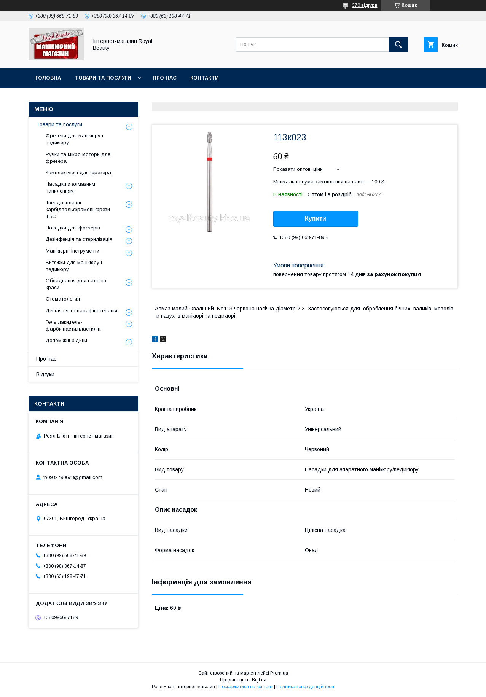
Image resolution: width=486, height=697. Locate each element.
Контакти (204, 78)
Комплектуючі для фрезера (78, 172)
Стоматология (63, 299)
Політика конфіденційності (305, 686)
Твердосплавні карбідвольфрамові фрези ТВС (78, 209)
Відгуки (45, 374)
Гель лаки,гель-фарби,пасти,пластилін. (74, 325)
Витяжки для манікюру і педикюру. (74, 265)
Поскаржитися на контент (245, 686)
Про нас (165, 78)
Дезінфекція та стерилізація (79, 239)
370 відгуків (365, 5)
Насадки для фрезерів (73, 228)
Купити (315, 218)
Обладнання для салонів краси (76, 284)
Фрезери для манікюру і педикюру (74, 139)
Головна (48, 78)
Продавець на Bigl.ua (243, 680)
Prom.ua (279, 673)
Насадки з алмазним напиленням (70, 187)
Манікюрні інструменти (72, 251)
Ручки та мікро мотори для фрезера (78, 157)
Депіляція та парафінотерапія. (82, 310)
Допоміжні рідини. (67, 340)
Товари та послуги (103, 78)
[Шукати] (398, 44)
